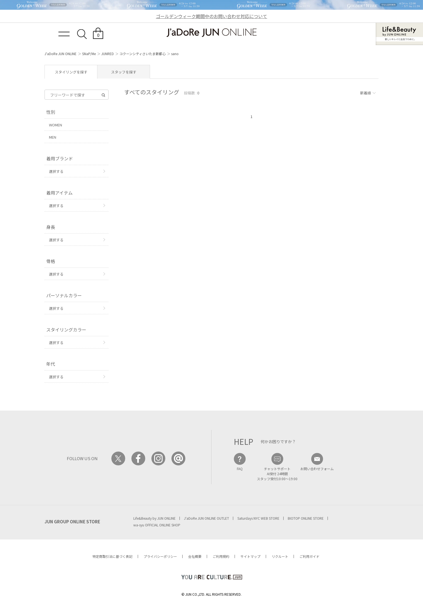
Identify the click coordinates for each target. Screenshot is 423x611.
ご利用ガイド (309, 556)
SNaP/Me (89, 53)
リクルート (280, 556)
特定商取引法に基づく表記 (112, 556)
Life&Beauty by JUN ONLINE (154, 518)
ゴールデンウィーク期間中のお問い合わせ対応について (211, 16)
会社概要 (194, 556)
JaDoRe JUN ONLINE (211, 32)
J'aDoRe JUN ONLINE (61, 53)
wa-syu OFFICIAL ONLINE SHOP (156, 524)
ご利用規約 (221, 556)
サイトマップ (250, 556)
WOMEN (55, 124)
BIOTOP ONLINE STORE (306, 518)
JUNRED (107, 53)
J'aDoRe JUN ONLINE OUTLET (206, 518)
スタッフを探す (123, 72)
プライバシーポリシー (160, 556)
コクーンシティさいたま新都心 (142, 53)
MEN (52, 137)
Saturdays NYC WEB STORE (258, 518)
